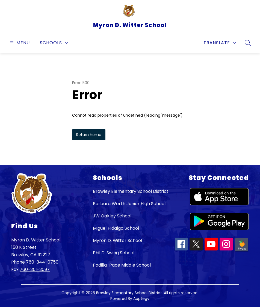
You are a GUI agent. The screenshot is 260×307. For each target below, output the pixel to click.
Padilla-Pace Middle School (122, 265)
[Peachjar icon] (242, 251)
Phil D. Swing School (113, 253)
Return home (88, 134)
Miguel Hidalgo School (116, 228)
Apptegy (141, 298)
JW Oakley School (112, 216)
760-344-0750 (42, 262)
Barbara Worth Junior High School (129, 203)
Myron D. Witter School (117, 240)
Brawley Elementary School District (131, 191)
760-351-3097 (35, 269)
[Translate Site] (220, 42)
